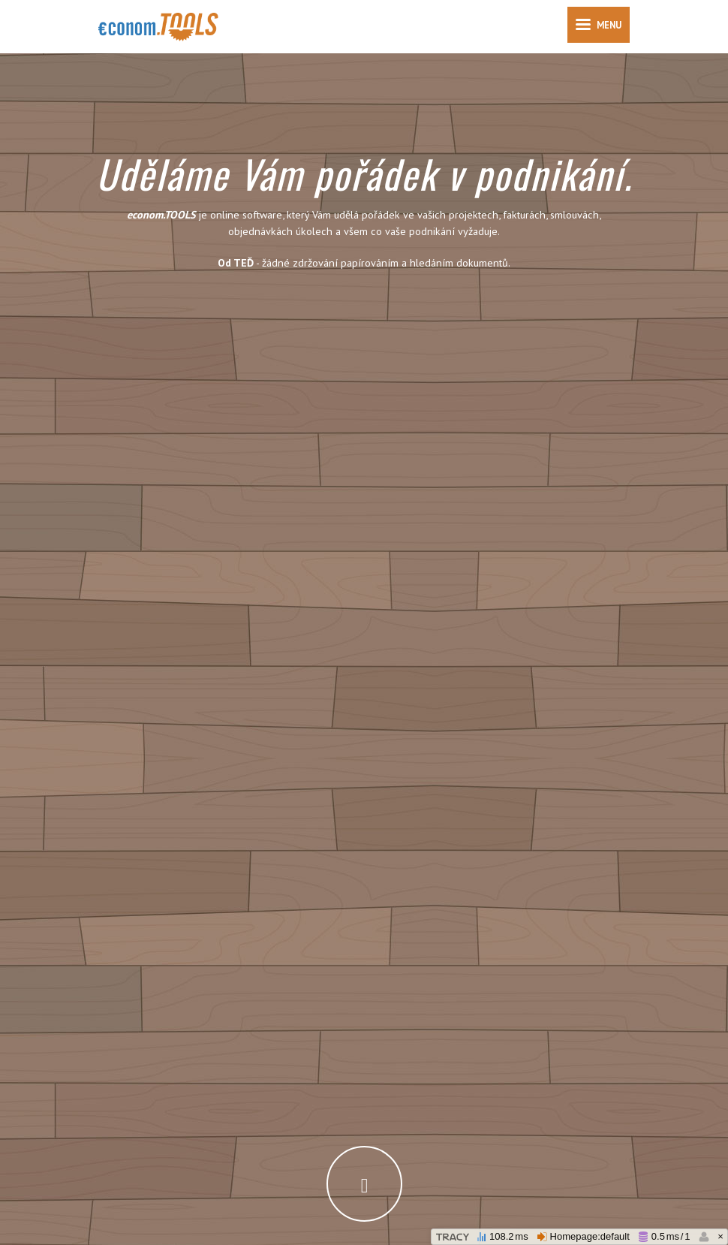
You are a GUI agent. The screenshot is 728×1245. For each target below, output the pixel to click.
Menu (598, 30)
